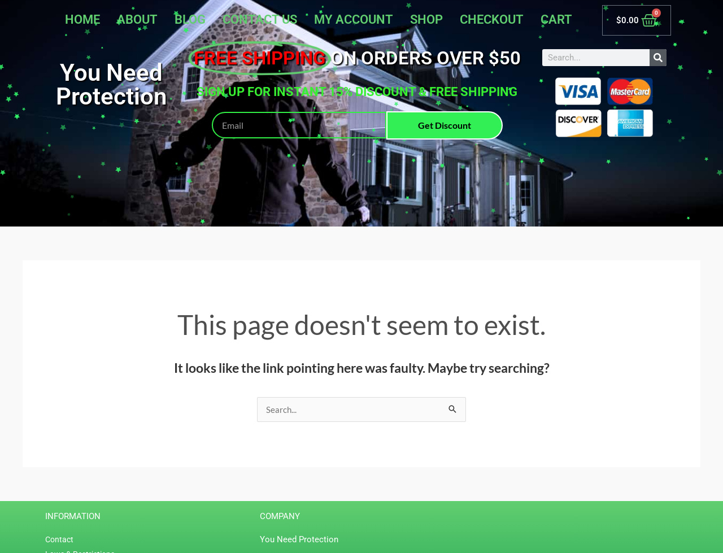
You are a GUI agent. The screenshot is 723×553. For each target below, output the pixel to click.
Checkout (492, 19)
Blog (190, 19)
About (137, 19)
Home (82, 19)
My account (353, 19)
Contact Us (260, 19)
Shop (426, 19)
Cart (556, 19)
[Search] (658, 57)
